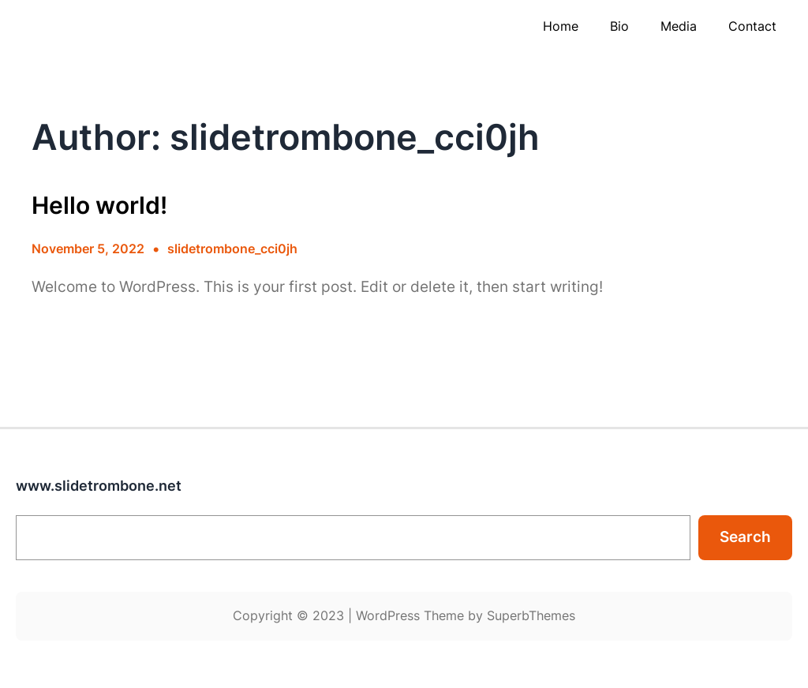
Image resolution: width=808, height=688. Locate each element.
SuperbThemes (531, 615)
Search (745, 537)
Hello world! (99, 205)
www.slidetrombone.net (98, 485)
